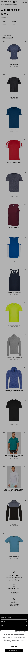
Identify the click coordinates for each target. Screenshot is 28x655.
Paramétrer (14, 646)
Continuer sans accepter (21, 631)
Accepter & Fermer (14, 650)
